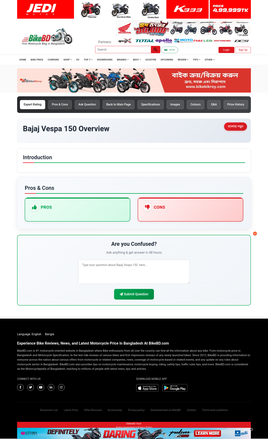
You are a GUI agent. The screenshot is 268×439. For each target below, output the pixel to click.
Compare (53, 59)
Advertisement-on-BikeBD (166, 410)
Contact (191, 410)
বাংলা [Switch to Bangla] (169, 49)
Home (22, 59)
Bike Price (37, 59)
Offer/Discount (93, 410)
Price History (239, 104)
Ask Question (88, 104)
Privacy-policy (136, 410)
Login (226, 49)
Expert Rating (33, 104)
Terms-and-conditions (215, 410)
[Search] (123, 49)
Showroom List (49, 410)
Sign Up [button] (243, 49)
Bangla (49, 334)
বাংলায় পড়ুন (235, 126)
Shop (67, 59)
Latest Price (71, 410)
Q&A (217, 104)
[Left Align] (155, 49)
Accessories (115, 410)
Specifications (152, 104)
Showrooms (104, 59)
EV (77, 59)
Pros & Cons (60, 104)
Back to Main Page (120, 104)
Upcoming (167, 59)
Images (178, 104)
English (36, 334)
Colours (198, 104)
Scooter (150, 59)
